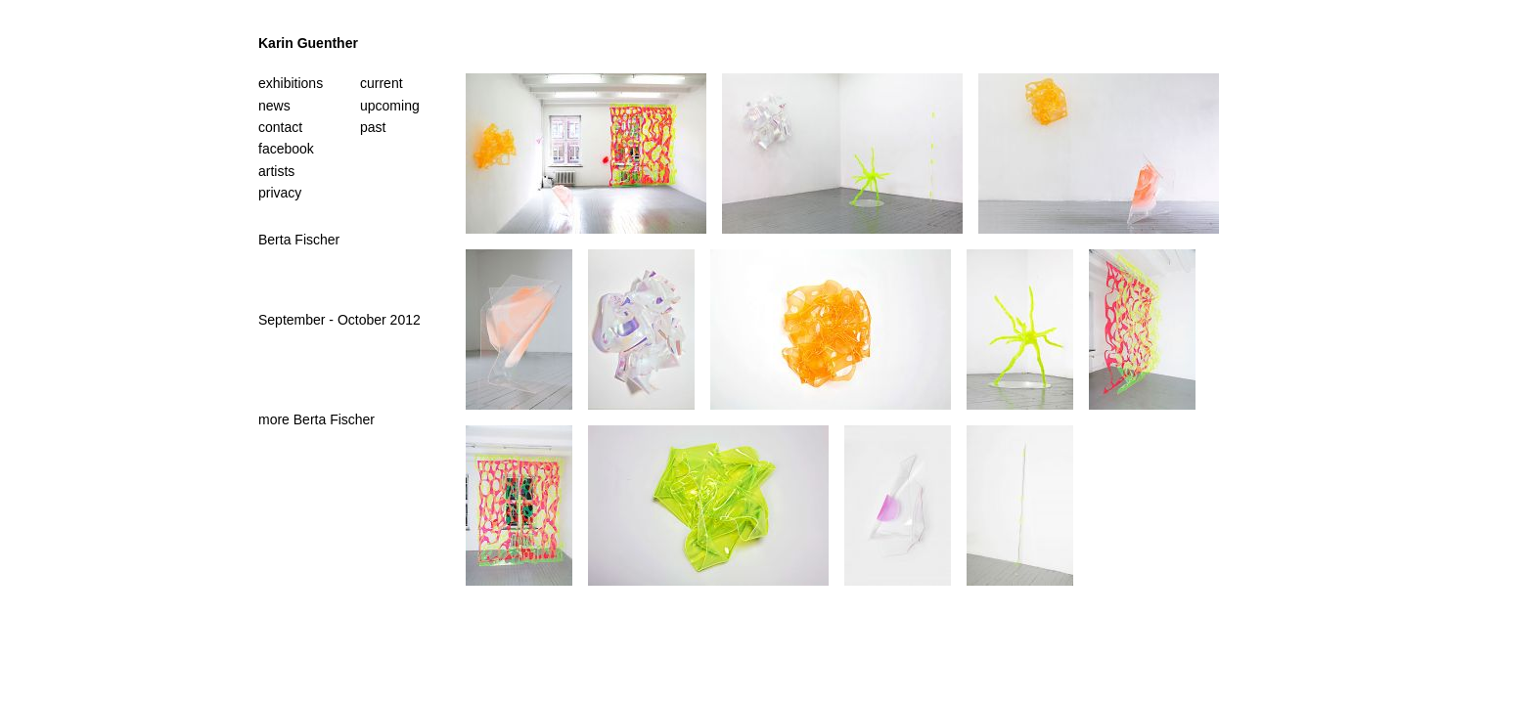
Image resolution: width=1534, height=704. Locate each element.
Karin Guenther (308, 43)
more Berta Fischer (316, 419)
